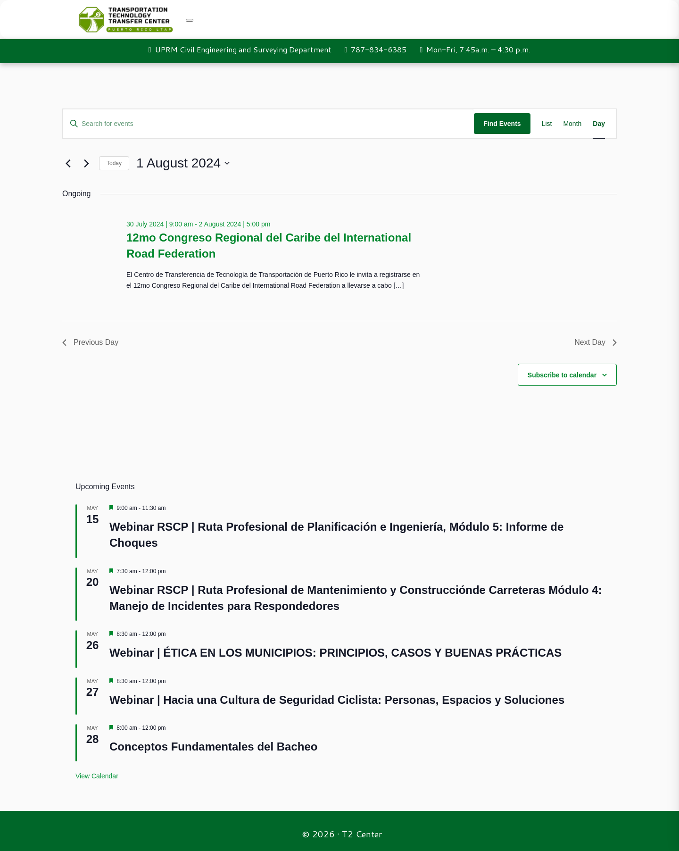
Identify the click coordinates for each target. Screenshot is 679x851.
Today (114, 163)
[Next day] (86, 163)
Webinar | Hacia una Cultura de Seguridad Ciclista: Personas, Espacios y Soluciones (336, 699)
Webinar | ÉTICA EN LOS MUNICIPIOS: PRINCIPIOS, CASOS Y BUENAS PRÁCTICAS (335, 652)
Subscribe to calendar (562, 375)
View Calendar (96, 776)
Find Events (502, 123)
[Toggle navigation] (189, 20)
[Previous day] (68, 163)
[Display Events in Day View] (599, 124)
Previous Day (90, 342)
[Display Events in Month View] (572, 124)
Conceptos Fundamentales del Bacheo (213, 746)
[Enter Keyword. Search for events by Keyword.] (268, 124)
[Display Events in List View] (547, 124)
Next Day (595, 342)
